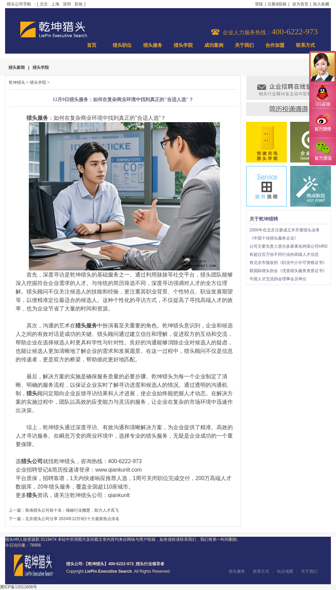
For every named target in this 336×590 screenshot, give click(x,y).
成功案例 (213, 45)
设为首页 (300, 4)
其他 (78, 4)
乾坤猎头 (17, 82)
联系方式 (305, 45)
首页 (91, 45)
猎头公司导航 (19, 4)
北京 (44, 4)
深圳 (67, 4)
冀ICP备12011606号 (18, 587)
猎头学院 (183, 45)
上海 (55, 4)
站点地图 (285, 571)
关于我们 (244, 45)
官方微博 (322, 123)
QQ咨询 (322, 96)
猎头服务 (152, 45)
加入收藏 (321, 4)
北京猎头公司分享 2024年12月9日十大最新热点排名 (72, 518)
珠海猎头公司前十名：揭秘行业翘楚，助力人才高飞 (72, 510)
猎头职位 (122, 45)
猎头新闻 (16, 67)
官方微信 (322, 151)
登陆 (259, 4)
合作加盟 (274, 45)
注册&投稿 (276, 4)
